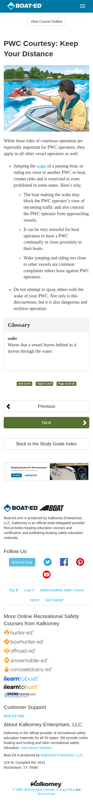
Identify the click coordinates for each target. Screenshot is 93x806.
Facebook (64, 562)
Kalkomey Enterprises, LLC (62, 755)
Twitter (48, 562)
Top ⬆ (14, 590)
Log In (29, 590)
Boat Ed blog (22, 562)
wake (41, 166)
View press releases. (37, 748)
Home (34, 600)
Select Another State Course (62, 590)
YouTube (47, 575)
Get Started (54, 600)
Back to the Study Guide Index (46, 443)
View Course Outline (46, 21)
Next (46, 422)
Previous (46, 406)
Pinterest (80, 562)
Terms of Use (46, 794)
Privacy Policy (65, 789)
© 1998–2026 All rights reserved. (34, 789)
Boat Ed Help (14, 716)
